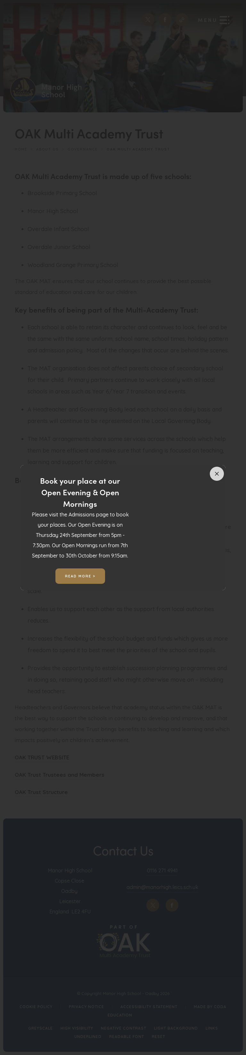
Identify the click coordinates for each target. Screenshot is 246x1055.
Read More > (80, 576)
